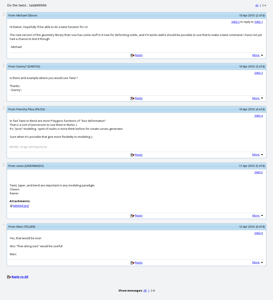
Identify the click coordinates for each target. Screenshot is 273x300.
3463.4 (258, 116)
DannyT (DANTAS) (28, 66)
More (258, 55)
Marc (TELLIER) (25, 227)
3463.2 (235, 22)
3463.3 (258, 73)
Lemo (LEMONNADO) (30, 166)
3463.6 (258, 233)
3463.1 (258, 22)
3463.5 (258, 172)
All (256, 5)
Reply (139, 55)
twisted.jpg (21, 205)
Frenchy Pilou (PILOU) (30, 109)
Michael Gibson (26, 15)
